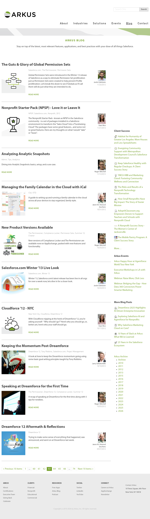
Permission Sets (64, 70)
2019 (120, 389)
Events (116, 23)
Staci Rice (102, 125)
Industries (80, 23)
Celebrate (7, 501)
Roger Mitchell (100, 172)
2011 (120, 366)
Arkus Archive (121, 356)
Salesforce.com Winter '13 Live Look (30, 268)
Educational (32, 494)
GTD (34, 192)
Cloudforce (45, 314)
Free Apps (56, 488)
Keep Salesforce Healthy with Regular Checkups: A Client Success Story (130, 166)
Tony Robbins (46, 351)
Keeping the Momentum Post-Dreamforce (35, 346)
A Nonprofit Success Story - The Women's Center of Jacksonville (129, 229)
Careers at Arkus (107, 488)
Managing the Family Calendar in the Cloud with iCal (44, 187)
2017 (120, 382)
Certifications (8, 491)
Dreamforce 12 (56, 314)
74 (74, 469)
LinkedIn (80, 491)
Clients (31, 483)
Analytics (16, 159)
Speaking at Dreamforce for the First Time (35, 386)
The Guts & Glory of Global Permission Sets (36, 65)
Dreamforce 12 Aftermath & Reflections (33, 427)
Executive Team (9, 494)
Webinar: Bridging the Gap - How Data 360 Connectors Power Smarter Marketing (130, 287)
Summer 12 (80, 233)
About (64, 23)
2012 (58, 113)
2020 (120, 392)
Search (144, 9)
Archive (122, 360)
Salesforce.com (34, 70)
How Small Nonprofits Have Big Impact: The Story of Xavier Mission (129, 202)
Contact (143, 23)
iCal (30, 192)
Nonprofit (51, 113)
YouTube (80, 494)
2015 (120, 376)
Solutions (99, 23)
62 (44, 469)
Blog (129, 23)
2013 (120, 373)
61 (39, 469)
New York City (34, 314)
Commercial (32, 498)
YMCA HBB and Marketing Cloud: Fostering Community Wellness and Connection (128, 178)
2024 (120, 405)
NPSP (30, 113)
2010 (120, 363)
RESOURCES (57, 483)
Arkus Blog (56, 491)
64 (54, 469)
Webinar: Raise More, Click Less (129, 278)
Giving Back (7, 498)
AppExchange (106, 491)
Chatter (31, 235)
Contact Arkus (131, 485)
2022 (120, 398)
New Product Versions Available (27, 228)
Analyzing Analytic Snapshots (26, 154)
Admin (4, 159)
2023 (120, 401)
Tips (9, 159)
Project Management (75, 351)
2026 (120, 411)
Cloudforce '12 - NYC (18, 308)
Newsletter (105, 494)
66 (64, 469)
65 (59, 469)
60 (34, 469)
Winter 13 (46, 273)
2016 (120, 379)
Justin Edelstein (100, 82)
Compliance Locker (52, 233)
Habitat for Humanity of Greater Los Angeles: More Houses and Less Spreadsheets (130, 139)
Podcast (55, 494)
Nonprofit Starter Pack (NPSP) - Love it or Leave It (41, 108)
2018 (120, 385)
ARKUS (6, 483)
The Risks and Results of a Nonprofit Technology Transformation (128, 190)
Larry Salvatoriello (99, 364)
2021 (120, 395)
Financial (31, 488)
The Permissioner (49, 70)
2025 (120, 408)
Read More (33, 94)
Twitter (79, 488)
